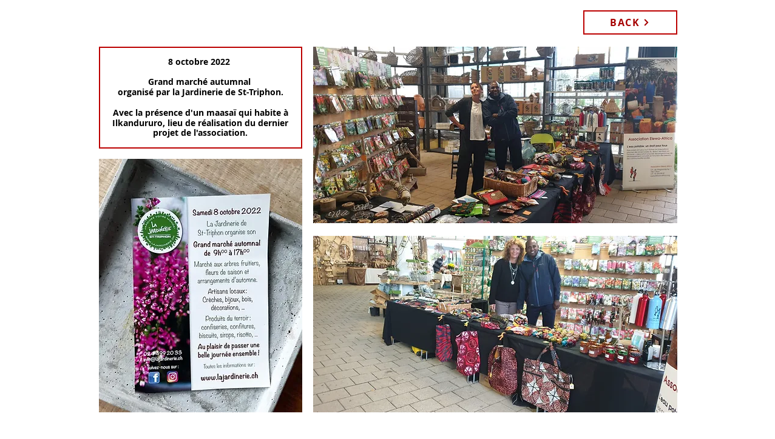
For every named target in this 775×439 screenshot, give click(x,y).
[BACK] (630, 22)
